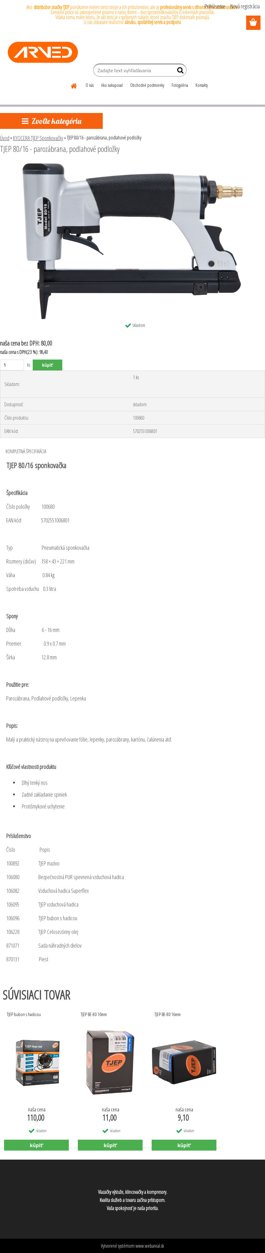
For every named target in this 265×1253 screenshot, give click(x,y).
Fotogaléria (180, 85)
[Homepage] (74, 85)
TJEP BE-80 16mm (167, 1014)
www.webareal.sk (149, 1245)
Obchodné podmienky (147, 85)
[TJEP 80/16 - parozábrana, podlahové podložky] (132, 166)
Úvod (4, 138)
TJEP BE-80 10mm (94, 1014)
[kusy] (12, 365)
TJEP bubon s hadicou (24, 1014)
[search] (179, 71)
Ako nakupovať (112, 85)
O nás (90, 85)
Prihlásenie (215, 6)
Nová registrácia (245, 6)
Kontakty (202, 85)
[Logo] (43, 52)
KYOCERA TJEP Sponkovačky (38, 138)
